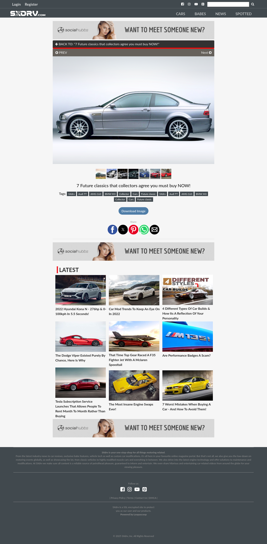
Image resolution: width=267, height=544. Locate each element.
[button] (112, 229)
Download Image (134, 211)
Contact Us (141, 497)
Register (31, 4)
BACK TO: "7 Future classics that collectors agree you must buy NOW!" (107, 44)
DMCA (152, 497)
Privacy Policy (118, 497)
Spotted (243, 14)
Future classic (148, 193)
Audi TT (82, 193)
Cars (180, 14)
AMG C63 (95, 193)
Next (206, 52)
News (220, 14)
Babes (200, 14)
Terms (130, 497)
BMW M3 (110, 193)
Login (16, 4)
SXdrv (71, 193)
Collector (124, 193)
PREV (61, 52)
